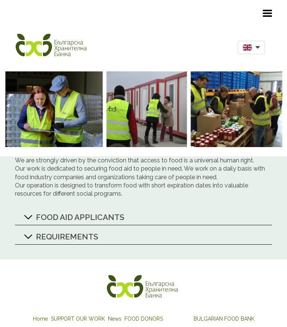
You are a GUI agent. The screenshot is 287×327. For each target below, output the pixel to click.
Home (40, 319)
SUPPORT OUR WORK (78, 319)
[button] (267, 13)
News (114, 319)
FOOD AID (178, 319)
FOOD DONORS (143, 319)
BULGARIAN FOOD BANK (224, 319)
